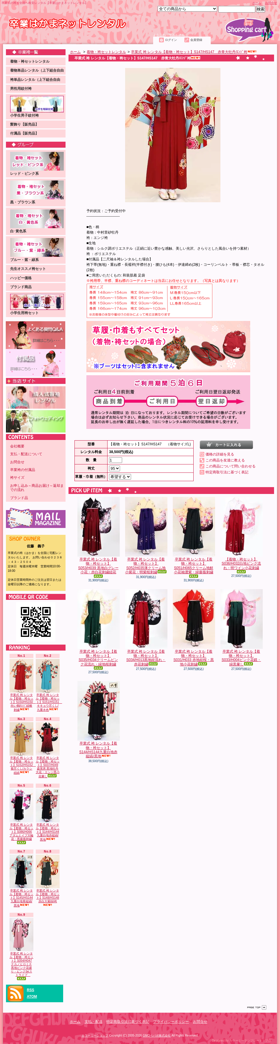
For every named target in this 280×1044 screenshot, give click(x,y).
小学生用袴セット (37, 304)
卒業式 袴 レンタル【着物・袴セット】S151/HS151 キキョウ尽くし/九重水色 (49, 685)
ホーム (256, 2)
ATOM (32, 996)
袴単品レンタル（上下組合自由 (35, 80)
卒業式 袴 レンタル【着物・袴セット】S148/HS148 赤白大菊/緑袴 (48, 880)
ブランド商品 (21, 287)
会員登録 (196, 39)
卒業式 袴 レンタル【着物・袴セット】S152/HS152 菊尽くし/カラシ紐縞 (23, 748)
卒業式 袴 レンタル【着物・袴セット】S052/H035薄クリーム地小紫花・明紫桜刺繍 (146, 535)
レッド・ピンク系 (37, 164)
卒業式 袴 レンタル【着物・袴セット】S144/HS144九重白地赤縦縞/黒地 (48, 815)
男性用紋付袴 (21, 89)
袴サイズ (17, 477)
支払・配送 (93, 1022)
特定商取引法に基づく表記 (227, 472)
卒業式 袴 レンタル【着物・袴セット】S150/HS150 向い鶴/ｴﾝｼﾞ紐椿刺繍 (23, 685)
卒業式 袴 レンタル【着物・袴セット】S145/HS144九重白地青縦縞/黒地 (21, 881)
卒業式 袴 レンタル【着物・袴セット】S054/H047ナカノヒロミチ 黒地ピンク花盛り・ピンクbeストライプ (21, 949)
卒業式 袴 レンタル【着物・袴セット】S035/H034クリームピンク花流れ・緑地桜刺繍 (98, 629)
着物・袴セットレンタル (29, 61)
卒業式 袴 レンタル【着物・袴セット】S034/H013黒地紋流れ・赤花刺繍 (146, 627)
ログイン (171, 39)
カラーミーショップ (95, 1035)
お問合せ (271, 2)
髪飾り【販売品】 (24, 124)
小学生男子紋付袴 (37, 107)
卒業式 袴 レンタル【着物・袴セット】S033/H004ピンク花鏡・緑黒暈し (241, 627)
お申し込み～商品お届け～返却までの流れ (37, 488)
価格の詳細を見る (220, 454)
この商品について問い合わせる (231, 466)
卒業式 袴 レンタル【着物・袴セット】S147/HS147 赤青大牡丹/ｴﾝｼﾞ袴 (194, 52)
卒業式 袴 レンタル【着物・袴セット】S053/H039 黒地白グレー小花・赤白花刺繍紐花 (98, 537)
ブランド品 (19, 498)
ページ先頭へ (256, 1007)
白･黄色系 (37, 221)
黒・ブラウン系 (37, 192)
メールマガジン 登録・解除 (36, 518)
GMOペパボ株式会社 (157, 1035)
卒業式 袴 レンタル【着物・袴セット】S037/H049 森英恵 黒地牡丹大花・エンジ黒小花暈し (48, 750)
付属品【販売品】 (24, 133)
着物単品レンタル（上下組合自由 (37, 70)
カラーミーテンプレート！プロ (250, 1040)
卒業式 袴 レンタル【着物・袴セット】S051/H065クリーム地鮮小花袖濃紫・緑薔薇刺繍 (193, 537)
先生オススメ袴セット (28, 269)
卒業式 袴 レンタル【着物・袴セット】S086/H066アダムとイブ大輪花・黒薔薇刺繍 (21, 816)
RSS (30, 990)
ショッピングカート (249, 30)
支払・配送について (56, 37)
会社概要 (17, 446)
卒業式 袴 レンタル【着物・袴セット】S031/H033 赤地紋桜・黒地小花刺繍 (193, 627)
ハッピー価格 (21, 278)
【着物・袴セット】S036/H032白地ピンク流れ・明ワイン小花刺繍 (241, 535)
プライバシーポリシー (171, 1022)
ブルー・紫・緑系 (37, 250)
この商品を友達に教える (225, 460)
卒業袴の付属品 (22, 470)
